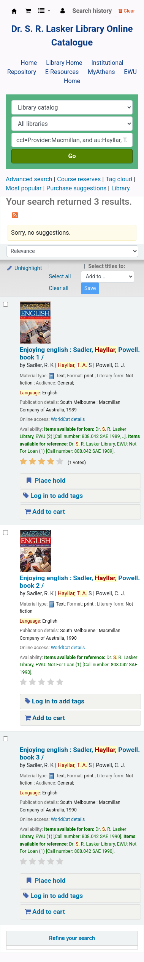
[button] (28, 11)
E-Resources (62, 71)
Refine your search (72, 938)
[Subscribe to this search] (15, 214)
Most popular (23, 188)
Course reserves (79, 179)
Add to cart (45, 511)
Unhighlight (24, 268)
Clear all (59, 288)
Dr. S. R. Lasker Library (14, 11)
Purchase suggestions (76, 188)
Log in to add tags (53, 495)
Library (120, 188)
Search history (92, 10)
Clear (127, 11)
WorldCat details (68, 419)
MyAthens (101, 71)
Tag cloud (119, 179)
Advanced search (29, 179)
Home (29, 62)
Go (72, 156)
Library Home (64, 62)
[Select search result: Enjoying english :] (5, 304)
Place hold (45, 480)
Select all (60, 276)
